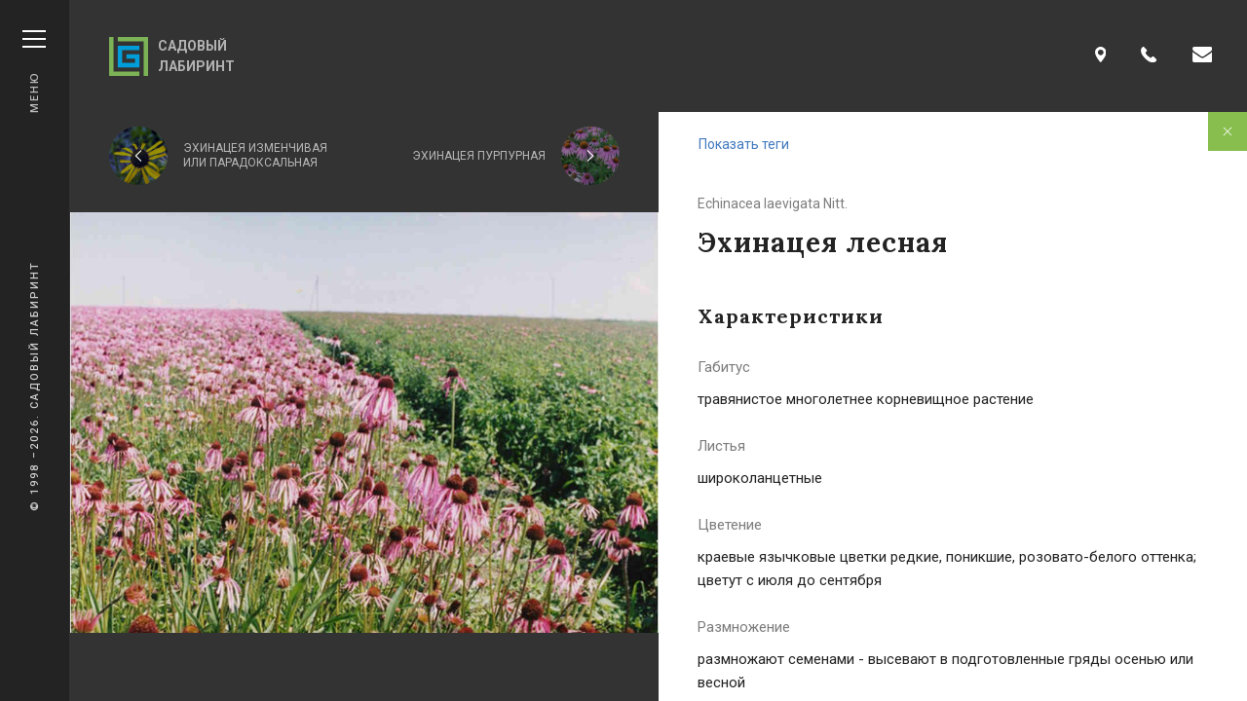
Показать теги (744, 144)
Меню (34, 71)
